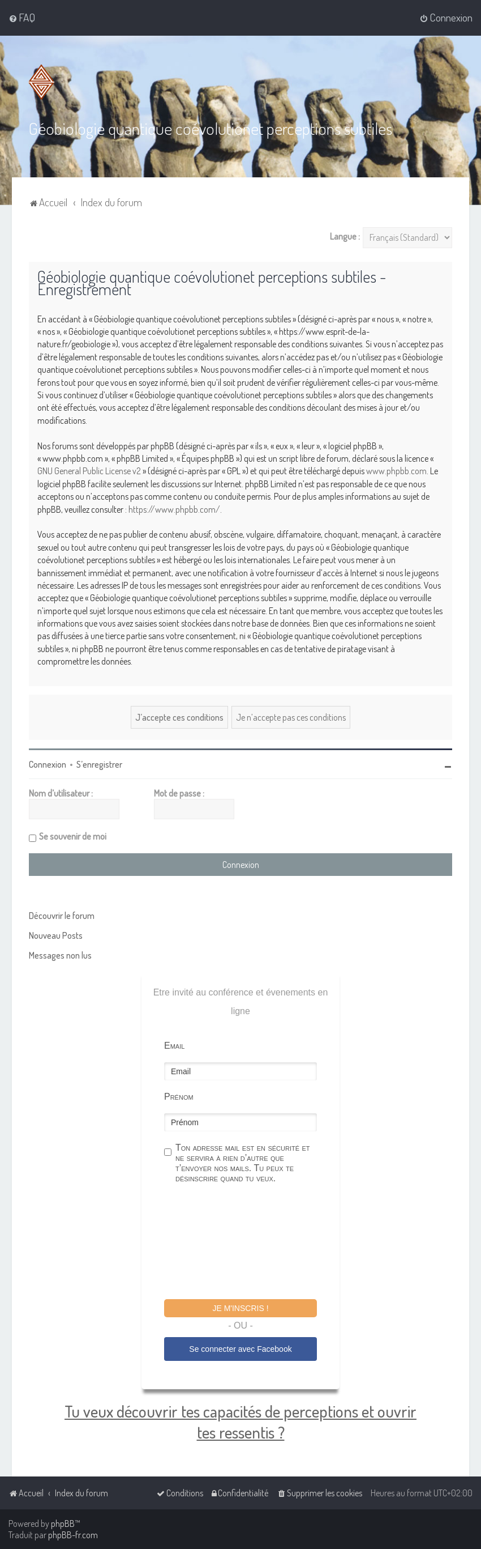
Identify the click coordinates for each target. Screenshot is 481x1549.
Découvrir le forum (62, 915)
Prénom (179, 1096)
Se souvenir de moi (72, 836)
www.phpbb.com (396, 470)
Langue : (345, 236)
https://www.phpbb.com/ (174, 509)
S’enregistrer (99, 764)
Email (174, 1045)
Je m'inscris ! (240, 1308)
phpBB (63, 1523)
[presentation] (250, 1243)
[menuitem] (21, 17)
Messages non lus (60, 955)
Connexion (47, 764)
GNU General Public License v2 (89, 470)
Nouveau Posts (56, 935)
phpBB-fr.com (73, 1535)
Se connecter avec (240, 1349)
